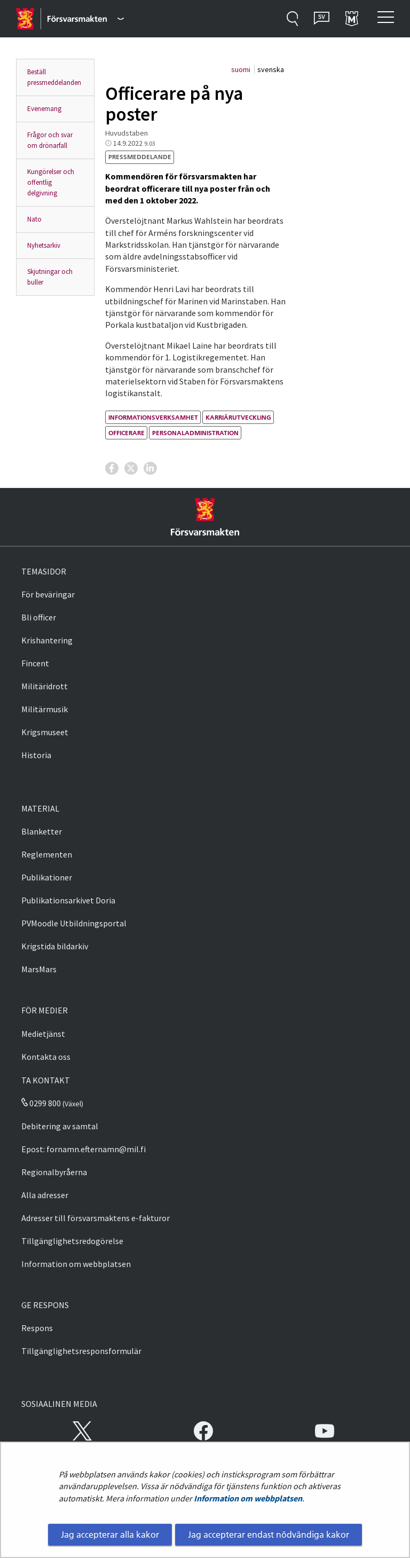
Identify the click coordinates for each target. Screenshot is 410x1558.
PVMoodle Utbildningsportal (74, 923)
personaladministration (195, 433)
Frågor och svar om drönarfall (50, 140)
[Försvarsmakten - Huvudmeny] (86, 18)
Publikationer (46, 877)
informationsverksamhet (153, 417)
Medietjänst (43, 1033)
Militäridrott (44, 686)
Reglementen (46, 854)
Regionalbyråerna (54, 1172)
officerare (126, 433)
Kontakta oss (45, 1056)
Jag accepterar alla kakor (110, 1534)
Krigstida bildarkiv (54, 946)
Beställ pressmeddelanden (54, 77)
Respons (37, 1328)
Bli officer (38, 617)
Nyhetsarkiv (43, 245)
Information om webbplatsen (248, 1498)
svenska (270, 69)
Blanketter (41, 831)
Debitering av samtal (59, 1126)
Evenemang (44, 108)
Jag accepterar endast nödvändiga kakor (268, 1534)
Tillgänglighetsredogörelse (72, 1241)
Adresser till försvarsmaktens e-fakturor (95, 1218)
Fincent (35, 663)
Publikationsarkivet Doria (68, 900)
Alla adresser (44, 1195)
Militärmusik (44, 709)
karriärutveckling (238, 417)
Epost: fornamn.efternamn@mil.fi (83, 1149)
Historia (36, 755)
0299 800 (41, 1103)
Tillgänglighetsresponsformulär (81, 1350)
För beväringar (48, 594)
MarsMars (39, 969)
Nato (34, 219)
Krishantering (47, 640)
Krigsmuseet (44, 732)
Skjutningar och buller (50, 277)
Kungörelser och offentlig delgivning (50, 182)
